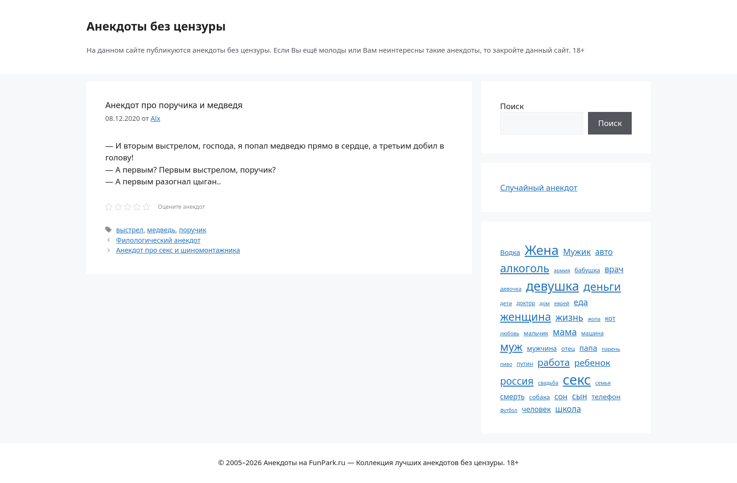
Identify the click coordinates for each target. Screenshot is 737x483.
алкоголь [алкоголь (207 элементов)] (524, 268)
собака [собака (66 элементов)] (539, 397)
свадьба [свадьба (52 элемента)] (548, 382)
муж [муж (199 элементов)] (511, 346)
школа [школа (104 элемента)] (568, 408)
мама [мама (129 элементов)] (565, 331)
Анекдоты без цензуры (156, 26)
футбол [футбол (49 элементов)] (508, 410)
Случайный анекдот (538, 187)
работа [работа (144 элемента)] (554, 362)
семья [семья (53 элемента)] (603, 382)
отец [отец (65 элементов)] (568, 348)
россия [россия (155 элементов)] (516, 381)
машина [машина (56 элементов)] (592, 333)
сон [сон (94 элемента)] (560, 396)
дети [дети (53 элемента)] (506, 303)
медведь (161, 229)
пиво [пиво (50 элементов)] (506, 363)
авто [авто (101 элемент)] (603, 251)
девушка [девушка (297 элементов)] (552, 285)
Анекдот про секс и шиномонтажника (178, 249)
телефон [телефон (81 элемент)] (606, 396)
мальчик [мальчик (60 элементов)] (536, 333)
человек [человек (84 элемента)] (536, 409)
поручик (192, 229)
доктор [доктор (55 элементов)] (526, 303)
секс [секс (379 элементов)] (577, 379)
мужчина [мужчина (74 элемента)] (542, 348)
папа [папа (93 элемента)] (588, 347)
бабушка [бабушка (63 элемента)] (587, 270)
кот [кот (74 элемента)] (610, 318)
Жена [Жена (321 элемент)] (542, 250)
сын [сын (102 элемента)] (579, 396)
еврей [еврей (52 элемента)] (561, 303)
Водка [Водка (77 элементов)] (510, 252)
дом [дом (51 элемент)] (545, 303)
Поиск (512, 106)
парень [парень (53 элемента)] (611, 348)
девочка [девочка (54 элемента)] (511, 288)
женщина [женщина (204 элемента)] (525, 316)
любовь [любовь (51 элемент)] (509, 333)
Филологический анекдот (158, 240)
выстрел (129, 229)
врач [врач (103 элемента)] (613, 269)
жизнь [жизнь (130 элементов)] (569, 317)
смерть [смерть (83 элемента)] (512, 396)
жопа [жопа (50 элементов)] (594, 318)
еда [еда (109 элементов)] (581, 302)
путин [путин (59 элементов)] (525, 364)
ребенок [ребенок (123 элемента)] (592, 362)
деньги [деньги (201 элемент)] (602, 286)
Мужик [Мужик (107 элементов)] (577, 251)
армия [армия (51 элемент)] (562, 270)
